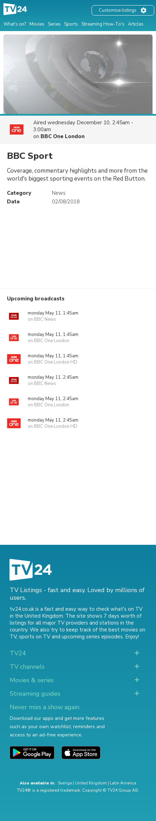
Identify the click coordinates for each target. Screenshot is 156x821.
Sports (71, 24)
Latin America (123, 783)
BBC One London (63, 136)
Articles (136, 24)
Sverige (65, 783)
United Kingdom (91, 783)
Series (54, 24)
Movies (36, 24)
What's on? (14, 24)
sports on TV (34, 636)
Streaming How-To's (102, 24)
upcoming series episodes (92, 636)
